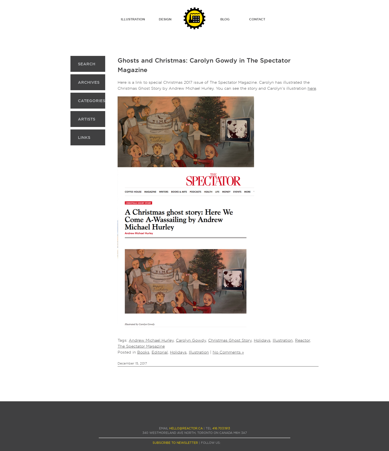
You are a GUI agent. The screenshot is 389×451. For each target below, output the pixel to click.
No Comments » (228, 352)
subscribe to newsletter (175, 442)
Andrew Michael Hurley (151, 340)
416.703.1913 (221, 428)
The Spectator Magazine (141, 346)
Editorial (160, 352)
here (312, 88)
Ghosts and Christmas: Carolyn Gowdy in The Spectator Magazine (204, 65)
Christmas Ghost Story (230, 340)
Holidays (262, 340)
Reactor (302, 340)
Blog (224, 19)
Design (165, 19)
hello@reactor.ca (186, 428)
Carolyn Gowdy (191, 340)
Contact (257, 19)
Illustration (133, 19)
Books (143, 352)
